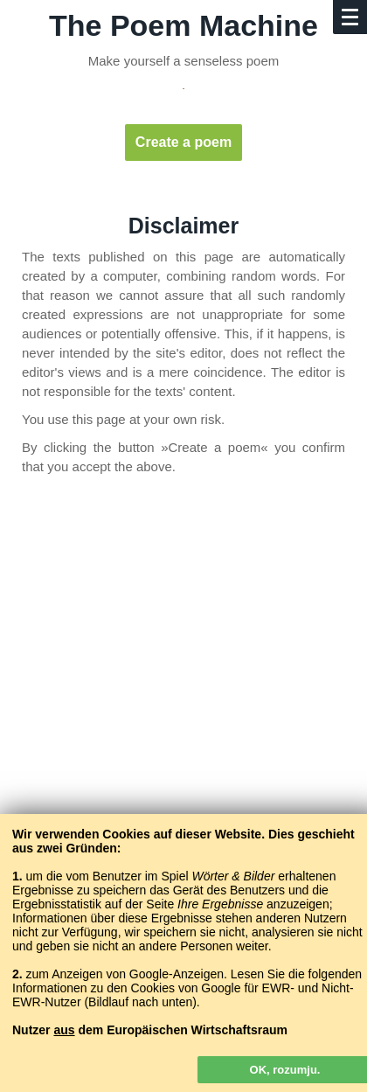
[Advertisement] (183, 696)
